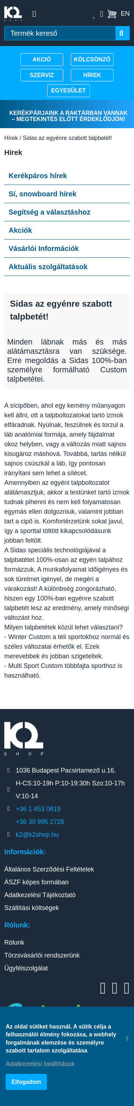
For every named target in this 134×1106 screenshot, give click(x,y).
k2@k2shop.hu (37, 834)
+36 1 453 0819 (38, 809)
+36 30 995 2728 (40, 821)
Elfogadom (26, 1082)
